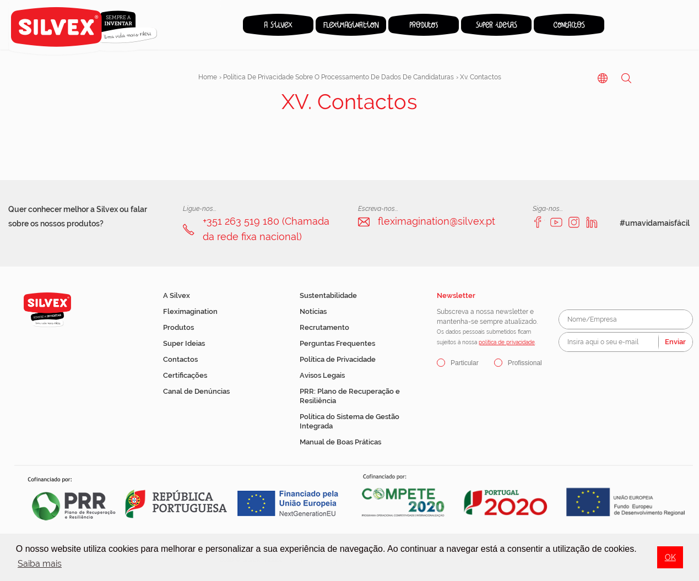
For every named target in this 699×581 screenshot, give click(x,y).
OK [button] (670, 557)
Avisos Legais (322, 375)
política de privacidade (507, 342)
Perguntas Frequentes (337, 343)
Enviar (675, 342)
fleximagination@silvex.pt (436, 221)
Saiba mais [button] (40, 563)
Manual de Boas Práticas (340, 442)
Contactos (180, 359)
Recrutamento (324, 327)
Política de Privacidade (338, 359)
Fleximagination (190, 311)
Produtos (178, 327)
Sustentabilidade (328, 295)
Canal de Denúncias (196, 391)
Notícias (313, 311)
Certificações (185, 375)
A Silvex (176, 295)
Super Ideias (184, 343)
